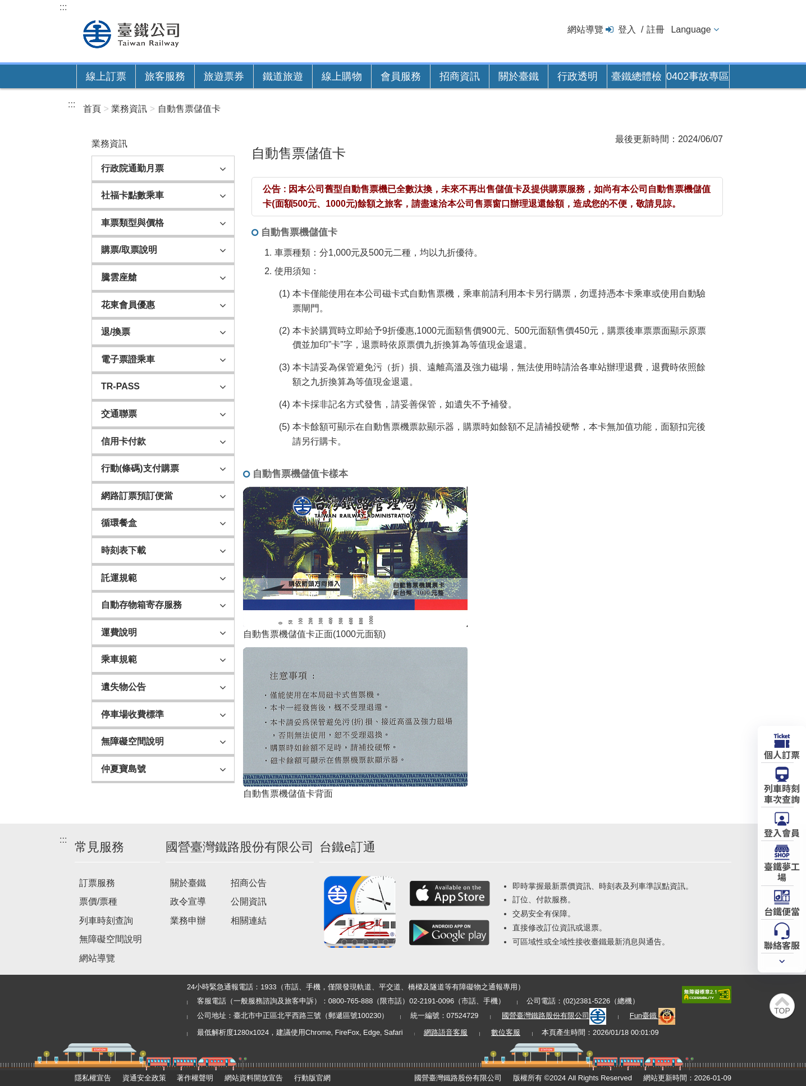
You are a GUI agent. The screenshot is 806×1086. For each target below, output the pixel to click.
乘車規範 (119, 659)
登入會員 (782, 832)
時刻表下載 (123, 550)
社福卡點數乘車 (132, 195)
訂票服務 (97, 883)
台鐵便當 (782, 911)
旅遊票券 (224, 76)
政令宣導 (188, 901)
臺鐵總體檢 (636, 76)
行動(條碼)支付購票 (140, 468)
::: (63, 7)
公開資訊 (249, 901)
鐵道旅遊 (283, 76)
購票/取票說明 (129, 250)
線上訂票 (106, 76)
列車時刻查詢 (106, 920)
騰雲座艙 (119, 277)
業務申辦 (188, 920)
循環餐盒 (119, 523)
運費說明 (119, 632)
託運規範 (119, 578)
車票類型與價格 (132, 223)
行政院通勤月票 (132, 168)
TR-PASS (120, 386)
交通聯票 (119, 414)
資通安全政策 (144, 1078)
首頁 (92, 108)
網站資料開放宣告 (254, 1078)
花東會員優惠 (128, 305)
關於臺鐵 (518, 76)
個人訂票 (782, 754)
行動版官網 (312, 1078)
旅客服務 (165, 76)
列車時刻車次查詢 (782, 793)
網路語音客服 (446, 1032)
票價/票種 (98, 901)
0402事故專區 (697, 76)
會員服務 (401, 76)
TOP (782, 1010)
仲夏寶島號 (123, 769)
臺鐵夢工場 (782, 871)
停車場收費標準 (132, 714)
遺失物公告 (123, 687)
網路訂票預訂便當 (137, 496)
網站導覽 (585, 29)
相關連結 (249, 920)
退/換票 (115, 332)
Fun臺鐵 (653, 1015)
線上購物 (342, 76)
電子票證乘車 (128, 359)
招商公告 (249, 883)
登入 (627, 29)
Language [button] (691, 29)
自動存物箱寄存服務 (141, 605)
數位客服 (505, 1032)
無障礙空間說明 (132, 741)
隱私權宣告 (93, 1078)
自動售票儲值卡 (189, 108)
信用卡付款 (123, 441)
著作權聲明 (195, 1078)
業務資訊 (129, 108)
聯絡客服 (782, 944)
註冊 (656, 29)
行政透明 (577, 76)
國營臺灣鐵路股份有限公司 (554, 1015)
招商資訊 (459, 76)
